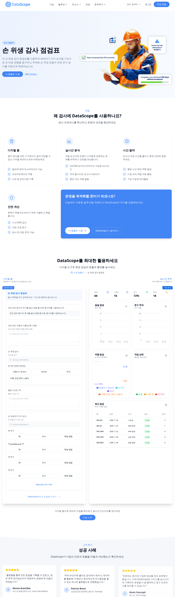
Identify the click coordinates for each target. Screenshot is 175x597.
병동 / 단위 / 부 (14, 390)
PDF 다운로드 (31, 74)
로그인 (148, 4)
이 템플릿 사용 (12, 74)
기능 (51, 4)
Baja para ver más (44, 484)
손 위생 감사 (13, 351)
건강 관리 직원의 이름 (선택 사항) (22, 325)
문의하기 (100, 4)
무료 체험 (161, 4)
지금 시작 (87, 517)
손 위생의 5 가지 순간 (17, 416)
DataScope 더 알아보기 (107, 230)
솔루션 (63, 4)
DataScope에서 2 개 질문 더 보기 (44, 496)
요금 (88, 4)
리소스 (76, 4)
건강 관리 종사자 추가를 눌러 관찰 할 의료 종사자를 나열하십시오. (36, 307)
